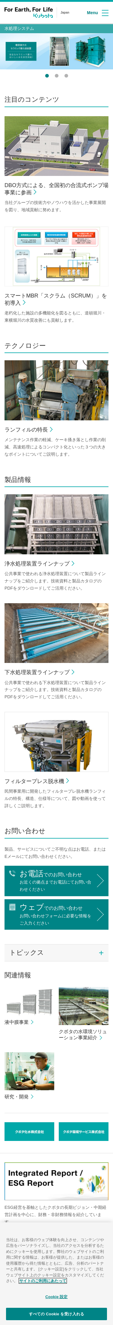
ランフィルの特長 (26, 430)
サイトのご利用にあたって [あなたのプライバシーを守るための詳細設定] (42, 1284)
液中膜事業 (17, 1022)
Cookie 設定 (56, 1300)
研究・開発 (17, 1096)
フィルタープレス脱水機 (34, 781)
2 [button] (56, 76)
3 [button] (66, 76)
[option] (56, 51)
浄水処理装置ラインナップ (37, 564)
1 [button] (47, 76)
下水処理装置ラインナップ (37, 672)
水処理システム (19, 28)
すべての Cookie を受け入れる (56, 1317)
